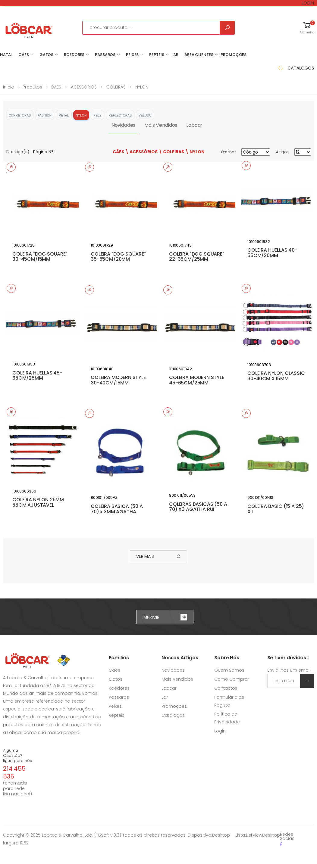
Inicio (8, 87)
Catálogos (173, 715)
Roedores (119, 688)
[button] (307, 27)
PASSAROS (105, 54)
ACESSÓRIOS (83, 87)
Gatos (115, 679)
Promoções (233, 54)
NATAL (6, 54)
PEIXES (132, 54)
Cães (114, 670)
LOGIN (308, 3)
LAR (174, 54)
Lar (165, 697)
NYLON (141, 87)
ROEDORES (74, 54)
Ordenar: (229, 151)
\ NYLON (195, 152)
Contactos (225, 688)
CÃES (23, 54)
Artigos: (283, 151)
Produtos (32, 87)
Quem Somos (229, 670)
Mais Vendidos (160, 125)
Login (220, 731)
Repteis (116, 715)
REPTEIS (156, 54)
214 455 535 (14, 772)
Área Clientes (198, 54)
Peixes (115, 706)
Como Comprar (231, 679)
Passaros (119, 697)
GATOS (46, 54)
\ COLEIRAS (171, 152)
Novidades (123, 125)
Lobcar (194, 125)
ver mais (158, 556)
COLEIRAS (115, 87)
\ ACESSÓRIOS (141, 152)
